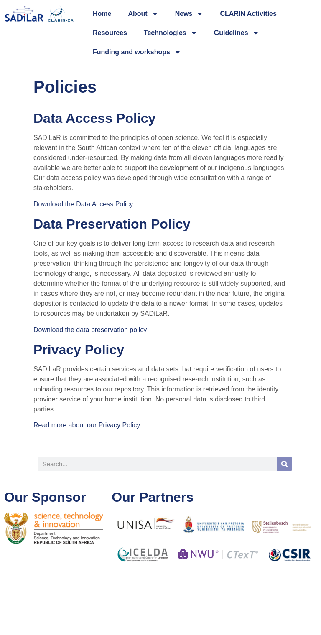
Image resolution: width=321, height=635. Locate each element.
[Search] (284, 464)
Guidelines (236, 33)
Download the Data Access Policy (83, 204)
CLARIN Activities (248, 13)
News (189, 13)
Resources (110, 32)
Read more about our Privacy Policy (86, 425)
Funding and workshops (137, 52)
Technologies (170, 33)
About (143, 13)
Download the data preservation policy (90, 329)
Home (102, 13)
